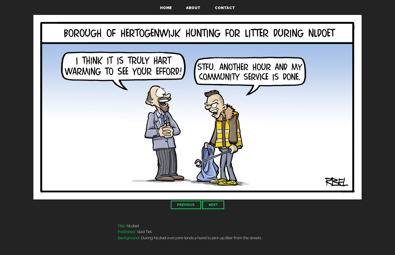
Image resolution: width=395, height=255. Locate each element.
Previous (186, 205)
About (193, 8)
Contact (225, 8)
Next (213, 205)
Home (166, 8)
